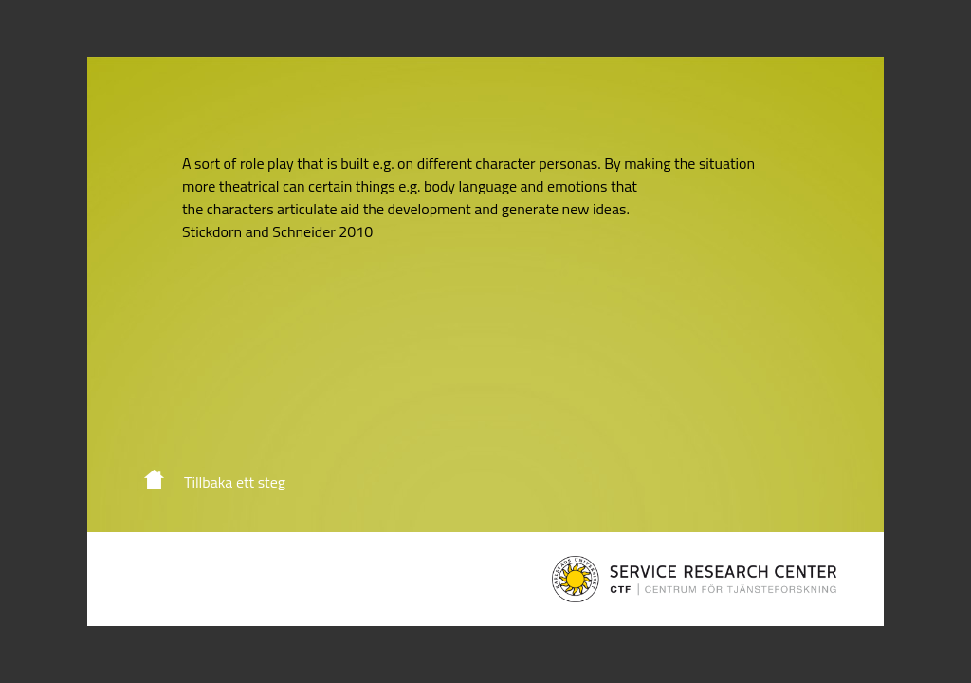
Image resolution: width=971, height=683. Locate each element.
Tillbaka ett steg (234, 482)
